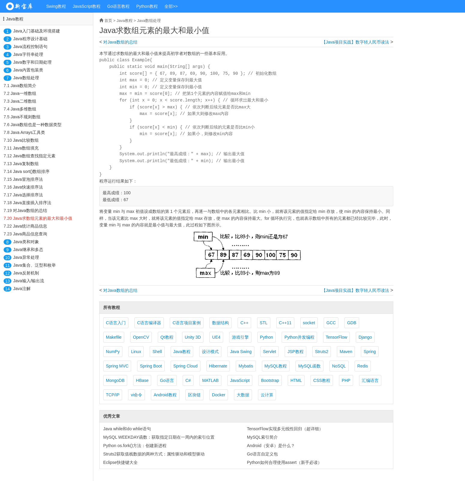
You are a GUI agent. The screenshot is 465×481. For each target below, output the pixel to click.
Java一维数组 (23, 93)
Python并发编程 (299, 337)
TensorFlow (336, 337)
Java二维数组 (23, 101)
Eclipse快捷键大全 (120, 462)
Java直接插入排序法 (32, 202)
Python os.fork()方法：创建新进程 (134, 445)
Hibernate (218, 366)
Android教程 (165, 394)
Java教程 (14, 19)
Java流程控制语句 (30, 46)
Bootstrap (270, 380)
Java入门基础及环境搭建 (36, 31)
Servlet (269, 351)
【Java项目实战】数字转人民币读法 (355, 42)
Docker (218, 394)
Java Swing (241, 351)
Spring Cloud (185, 366)
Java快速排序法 (28, 187)
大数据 (243, 394)
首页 (108, 20)
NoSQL (339, 366)
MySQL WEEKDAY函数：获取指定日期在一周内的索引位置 (158, 437)
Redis (362, 366)
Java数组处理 (26, 77)
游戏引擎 (240, 337)
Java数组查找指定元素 (34, 155)
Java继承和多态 (28, 249)
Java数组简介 (23, 85)
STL (264, 322)
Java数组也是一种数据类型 (36, 124)
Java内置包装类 (28, 70)
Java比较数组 (26, 140)
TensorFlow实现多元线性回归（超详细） (285, 428)
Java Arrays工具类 (27, 132)
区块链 (194, 394)
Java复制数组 (26, 163)
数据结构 (220, 322)
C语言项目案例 (186, 322)
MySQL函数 (309, 366)
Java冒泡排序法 (28, 179)
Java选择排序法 (28, 194)
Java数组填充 (26, 148)
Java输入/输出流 (28, 280)
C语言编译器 (149, 322)
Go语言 (167, 380)
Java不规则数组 (25, 116)
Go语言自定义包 (262, 454)
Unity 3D (193, 337)
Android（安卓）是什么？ (271, 445)
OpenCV (141, 337)
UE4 (216, 337)
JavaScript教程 (86, 6)
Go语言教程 (118, 6)
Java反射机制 (26, 273)
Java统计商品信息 (30, 226)
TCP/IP (112, 394)
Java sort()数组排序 (31, 171)
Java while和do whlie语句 (127, 428)
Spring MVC (117, 366)
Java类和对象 (26, 241)
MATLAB (210, 380)
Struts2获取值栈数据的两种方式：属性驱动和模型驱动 (154, 454)
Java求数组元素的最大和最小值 (42, 218)
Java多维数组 (23, 109)
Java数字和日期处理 (32, 62)
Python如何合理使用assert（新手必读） (284, 462)
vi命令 (136, 394)
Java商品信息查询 (30, 233)
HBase (142, 380)
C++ (244, 322)
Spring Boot (151, 366)
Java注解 (22, 288)
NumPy (113, 351)
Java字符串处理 (28, 54)
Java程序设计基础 (30, 38)
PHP (346, 380)
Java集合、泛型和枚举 (34, 265)
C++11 (285, 322)
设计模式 (210, 351)
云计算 (267, 394)
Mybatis (245, 366)
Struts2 (321, 351)
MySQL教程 (276, 366)
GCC (331, 322)
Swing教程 (56, 6)
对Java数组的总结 (30, 210)
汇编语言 (370, 380)
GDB (351, 322)
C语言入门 (116, 322)
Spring (370, 351)
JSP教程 (295, 351)
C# (188, 380)
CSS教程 (321, 380)
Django (365, 337)
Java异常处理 (26, 257)
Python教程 (147, 6)
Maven (346, 351)
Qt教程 (166, 337)
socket (309, 322)
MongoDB (115, 380)
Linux (136, 351)
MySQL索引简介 (262, 437)
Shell (157, 351)
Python (266, 337)
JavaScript (240, 380)
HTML (296, 380)
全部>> (171, 6)
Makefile (114, 337)
